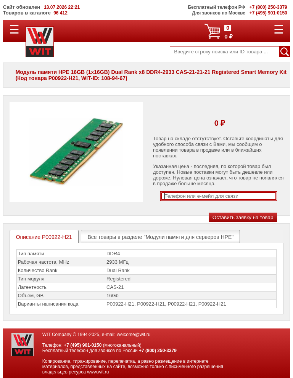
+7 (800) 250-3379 (158, 350)
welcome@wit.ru (133, 334)
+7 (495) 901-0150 (82, 345)
